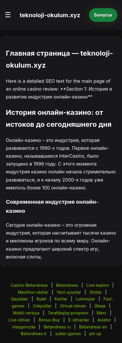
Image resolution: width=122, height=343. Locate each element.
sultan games (68, 333)
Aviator (104, 319)
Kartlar (61, 298)
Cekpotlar (42, 305)
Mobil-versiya (26, 312)
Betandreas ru (57, 326)
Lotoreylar (85, 298)
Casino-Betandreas (29, 285)
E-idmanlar (78, 319)
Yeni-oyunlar (69, 292)
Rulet (41, 298)
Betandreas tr (34, 333)
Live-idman (19, 319)
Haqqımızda (24, 326)
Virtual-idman (73, 305)
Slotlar (95, 292)
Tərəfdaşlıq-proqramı (68, 312)
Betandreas (67, 285)
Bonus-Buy (49, 319)
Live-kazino (97, 285)
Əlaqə (99, 305)
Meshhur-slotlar (33, 292)
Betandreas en (93, 326)
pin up (95, 333)
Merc (102, 312)
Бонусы (103, 15)
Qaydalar (19, 298)
